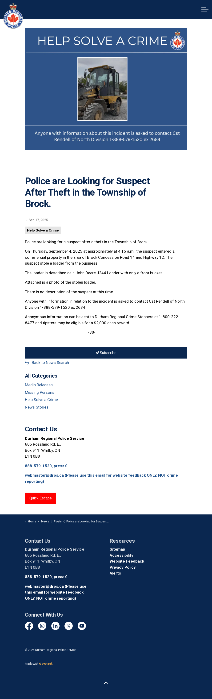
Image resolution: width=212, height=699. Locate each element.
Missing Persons (39, 392)
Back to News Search (50, 362)
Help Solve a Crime (43, 230)
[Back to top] (106, 683)
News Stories (36, 407)
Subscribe (106, 353)
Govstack (45, 663)
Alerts (115, 573)
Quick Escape (40, 498)
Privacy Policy (123, 567)
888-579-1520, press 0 (46, 465)
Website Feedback (127, 561)
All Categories (41, 376)
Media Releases (39, 384)
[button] (106, 89)
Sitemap (117, 549)
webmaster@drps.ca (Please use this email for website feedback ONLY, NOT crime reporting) (55, 592)
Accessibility (121, 555)
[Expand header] (205, 9)
